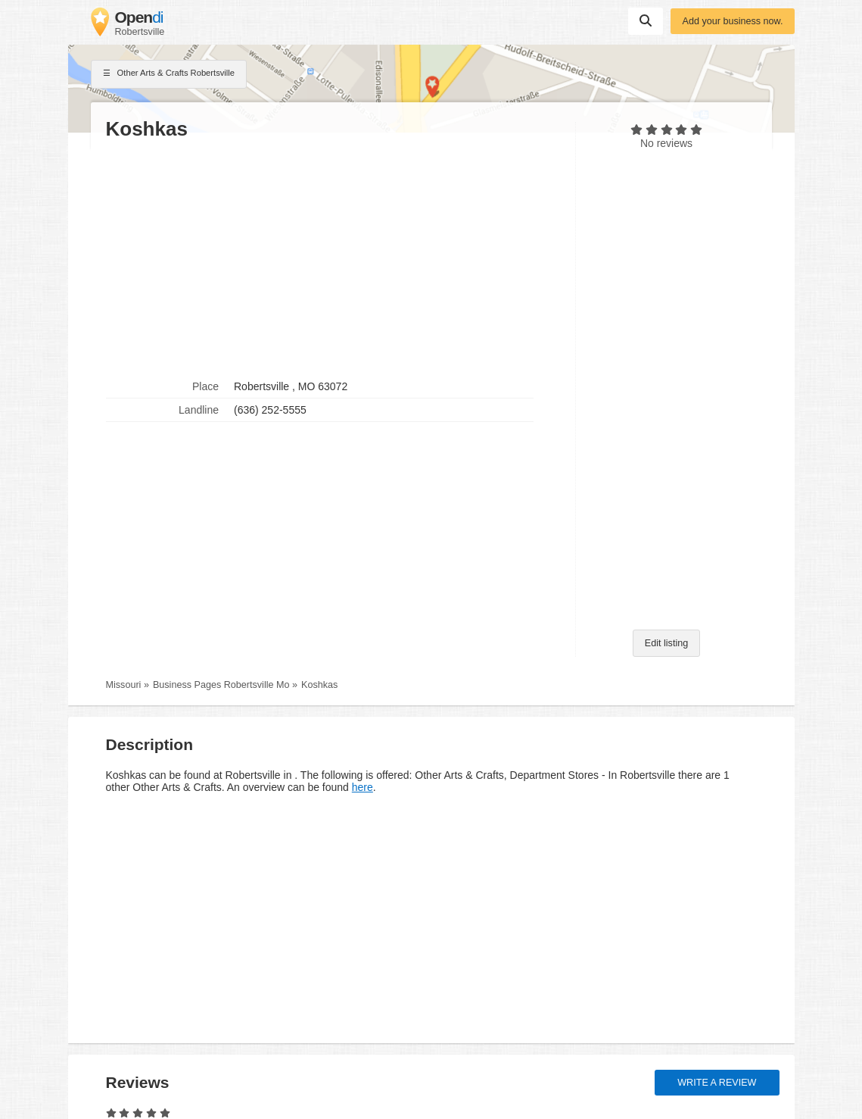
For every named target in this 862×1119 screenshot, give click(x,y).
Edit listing (666, 643)
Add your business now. (732, 21)
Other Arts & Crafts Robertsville (169, 74)
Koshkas (319, 685)
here (362, 787)
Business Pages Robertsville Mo (221, 685)
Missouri (124, 685)
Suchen (645, 20)
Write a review (716, 1082)
